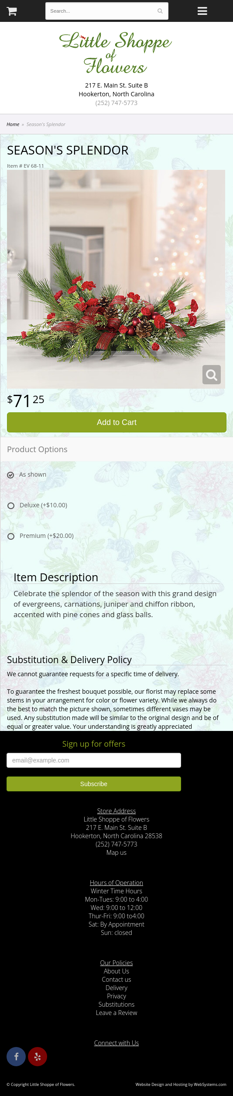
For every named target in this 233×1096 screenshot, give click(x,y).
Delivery (116, 988)
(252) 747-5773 (116, 102)
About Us (116, 971)
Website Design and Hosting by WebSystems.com (181, 1084)
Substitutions (116, 1004)
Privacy (116, 996)
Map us (116, 852)
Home (13, 124)
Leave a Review (116, 1012)
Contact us (116, 979)
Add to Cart (117, 422)
